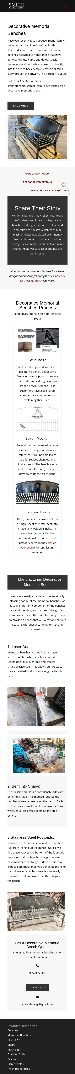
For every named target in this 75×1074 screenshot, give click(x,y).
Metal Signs (14, 1049)
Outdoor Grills (16, 1054)
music (38, 281)
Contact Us (37, 987)
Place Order (20, 105)
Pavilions (13, 1059)
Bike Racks (14, 1040)
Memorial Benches (19, 1035)
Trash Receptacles (18, 1068)
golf (22, 281)
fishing (29, 281)
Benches (12, 1030)
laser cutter (47, 657)
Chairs (11, 1044)
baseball (60, 276)
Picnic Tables (15, 1064)
